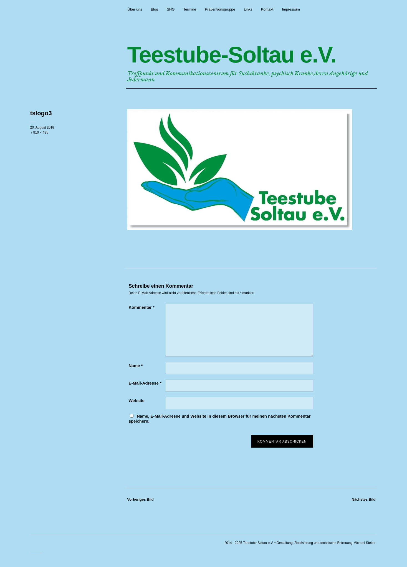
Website (137, 400)
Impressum (291, 9)
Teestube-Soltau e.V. (231, 54)
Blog (154, 9)
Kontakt (267, 9)
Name (136, 365)
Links (248, 9)
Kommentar (142, 307)
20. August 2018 (42, 127)
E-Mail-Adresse (145, 383)
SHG (171, 9)
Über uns (135, 9)
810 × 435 (40, 132)
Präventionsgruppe (220, 9)
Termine (189, 9)
